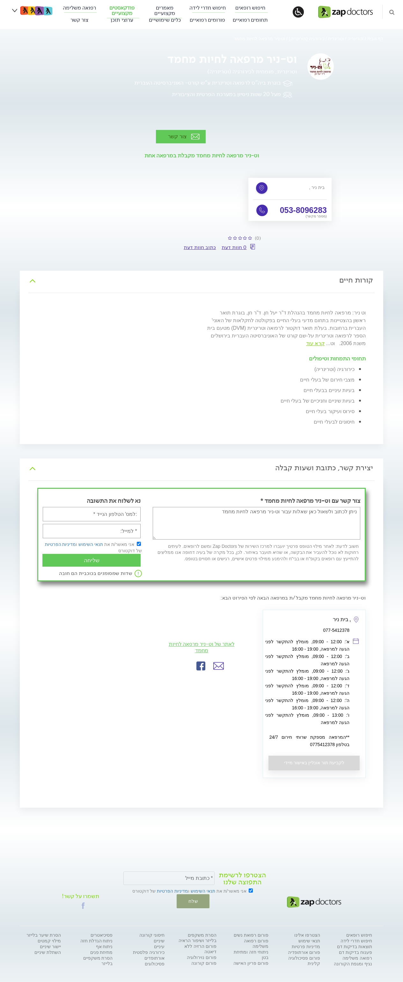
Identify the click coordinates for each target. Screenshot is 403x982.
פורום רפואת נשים (251, 934)
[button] (218, 666)
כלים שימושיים (165, 20)
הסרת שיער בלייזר (43, 934)
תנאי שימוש (309, 940)
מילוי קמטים (49, 940)
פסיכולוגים (155, 963)
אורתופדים (154, 957)
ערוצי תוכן (122, 20)
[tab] (201, 280)
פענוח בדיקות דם (355, 951)
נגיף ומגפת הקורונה (353, 963)
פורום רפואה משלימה (256, 943)
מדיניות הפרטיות (60, 544)
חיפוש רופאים (250, 8)
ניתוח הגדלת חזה (96, 940)
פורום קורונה (203, 962)
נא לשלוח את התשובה (114, 501)
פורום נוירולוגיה (201, 956)
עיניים (159, 945)
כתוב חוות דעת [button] (200, 247)
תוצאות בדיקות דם (354, 945)
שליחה (91, 560)
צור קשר (79, 20)
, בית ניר (317, 187)
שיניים (159, 940)
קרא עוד (315, 343)
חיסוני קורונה (152, 934)
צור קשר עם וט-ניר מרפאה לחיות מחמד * (310, 501)
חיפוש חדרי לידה (207, 8)
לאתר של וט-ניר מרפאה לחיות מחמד (201, 647)
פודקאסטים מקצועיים (122, 10)
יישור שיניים (50, 945)
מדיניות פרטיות (306, 945)
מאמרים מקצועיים (164, 10)
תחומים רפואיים (250, 20)
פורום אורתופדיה (304, 951)
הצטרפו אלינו (307, 934)
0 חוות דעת (234, 247)
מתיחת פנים (101, 951)
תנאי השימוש (90, 544)
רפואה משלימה (79, 8)
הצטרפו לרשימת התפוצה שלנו (242, 879)
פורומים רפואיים (207, 20)
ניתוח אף (104, 945)
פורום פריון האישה (250, 962)
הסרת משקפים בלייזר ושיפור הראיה (197, 937)
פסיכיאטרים (102, 934)
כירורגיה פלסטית (149, 951)
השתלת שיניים (47, 951)
